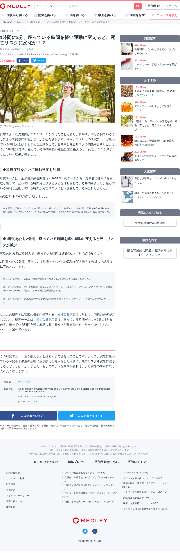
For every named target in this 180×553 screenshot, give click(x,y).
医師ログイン (137, 461)
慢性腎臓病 (65, 314)
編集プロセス (77, 461)
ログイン (171, 6)
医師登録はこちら (107, 461)
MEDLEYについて (46, 461)
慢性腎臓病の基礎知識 (150, 223)
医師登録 (154, 6)
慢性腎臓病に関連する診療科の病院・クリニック (149, 252)
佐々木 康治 (24, 381)
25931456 (31, 401)
